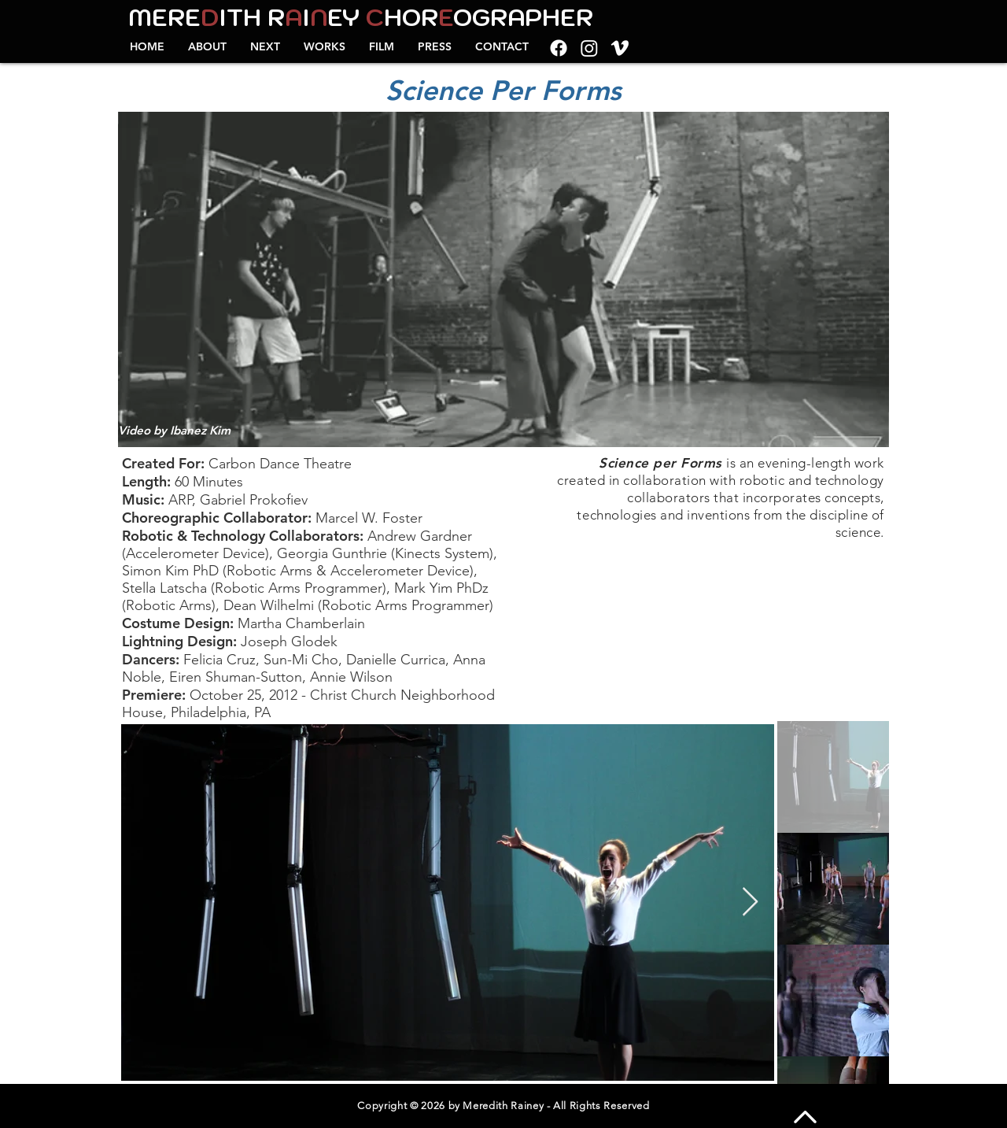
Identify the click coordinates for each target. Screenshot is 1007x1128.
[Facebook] (559, 48)
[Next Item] (750, 902)
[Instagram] (589, 48)
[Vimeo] (620, 48)
